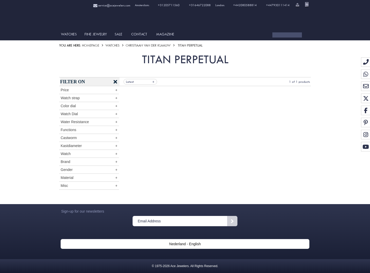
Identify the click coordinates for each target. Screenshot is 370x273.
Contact (139, 34)
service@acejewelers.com (111, 5)
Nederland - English (185, 244)
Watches (69, 34)
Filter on (72, 81)
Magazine (165, 34)
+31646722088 (200, 5)
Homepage (90, 45)
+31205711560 (168, 5)
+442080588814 (244, 5)
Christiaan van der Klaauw (148, 45)
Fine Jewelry (96, 34)
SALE (118, 34)
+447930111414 (278, 5)
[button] (297, 5)
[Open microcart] (306, 4)
